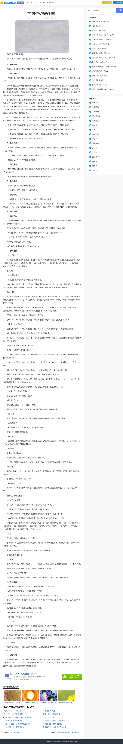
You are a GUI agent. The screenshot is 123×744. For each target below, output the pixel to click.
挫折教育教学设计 (50, 711)
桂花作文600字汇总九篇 (100, 44)
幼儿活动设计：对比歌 (12, 711)
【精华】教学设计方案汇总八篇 (16, 721)
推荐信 (94, 125)
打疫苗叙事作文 (97, 80)
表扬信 (94, 170)
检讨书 (94, 166)
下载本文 (53, 18)
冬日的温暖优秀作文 (99, 30)
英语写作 (95, 107)
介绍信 (94, 148)
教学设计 (21, 2)
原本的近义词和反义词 (100, 76)
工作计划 (95, 112)
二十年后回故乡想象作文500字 (103, 35)
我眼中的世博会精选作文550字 (103, 89)
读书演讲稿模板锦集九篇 (101, 53)
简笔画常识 (96, 157)
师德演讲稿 (96, 26)
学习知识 (43, 3)
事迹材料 (95, 134)
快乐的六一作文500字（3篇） (102, 62)
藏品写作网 (58, 741)
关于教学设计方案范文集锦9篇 (54, 727)
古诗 (93, 130)
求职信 (94, 139)
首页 (36, 3)
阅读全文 (46, 18)
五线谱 (94, 152)
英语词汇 (95, 161)
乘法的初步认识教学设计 (13, 714)
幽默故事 (95, 103)
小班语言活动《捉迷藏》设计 (15, 727)
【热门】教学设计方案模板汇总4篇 (17, 724)
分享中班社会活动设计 (51, 714)
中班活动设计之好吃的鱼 (52, 724)
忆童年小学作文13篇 (99, 85)
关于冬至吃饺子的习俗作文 (102, 39)
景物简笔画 (96, 116)
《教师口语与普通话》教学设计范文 (18, 717)
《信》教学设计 (49, 717)
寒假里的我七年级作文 (100, 49)
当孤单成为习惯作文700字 (101, 21)
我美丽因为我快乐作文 (100, 71)
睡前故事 (95, 143)
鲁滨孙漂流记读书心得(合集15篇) (104, 67)
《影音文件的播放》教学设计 (54, 721)
